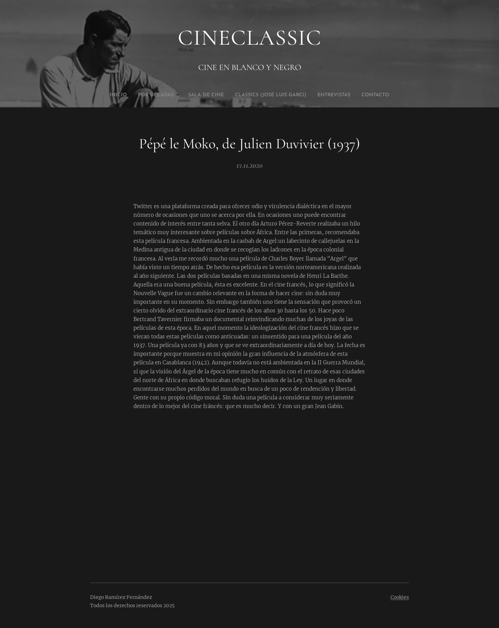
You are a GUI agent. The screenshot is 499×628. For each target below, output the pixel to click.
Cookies (400, 597)
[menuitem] (223, 95)
